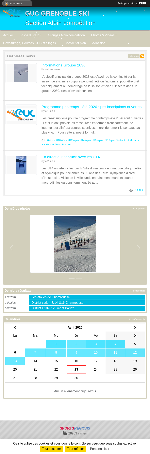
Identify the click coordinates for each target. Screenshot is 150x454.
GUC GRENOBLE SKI (57, 13)
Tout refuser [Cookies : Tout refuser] (75, 448)
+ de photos (139, 208)
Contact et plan (75, 43)
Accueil (8, 35)
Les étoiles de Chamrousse (50, 297)
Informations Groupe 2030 (64, 65)
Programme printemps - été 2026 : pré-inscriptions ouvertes (92, 107)
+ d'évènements (137, 319)
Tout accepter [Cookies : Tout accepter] (51, 448)
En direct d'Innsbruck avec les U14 (71, 157)
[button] (11, 248)
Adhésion (99, 43)
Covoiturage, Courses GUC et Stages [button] (29, 43)
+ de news (133, 56)
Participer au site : (132, 3)
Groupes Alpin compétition (66, 35)
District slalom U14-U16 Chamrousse (57, 302)
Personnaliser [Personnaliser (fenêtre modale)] (99, 448)
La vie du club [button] (29, 35)
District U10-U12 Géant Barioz (52, 308)
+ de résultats (138, 291)
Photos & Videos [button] (102, 35)
